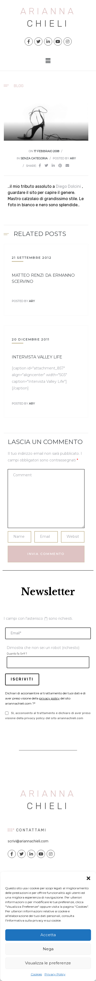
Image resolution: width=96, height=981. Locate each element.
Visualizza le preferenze (48, 963)
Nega (48, 948)
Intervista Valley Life (37, 357)
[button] (88, 878)
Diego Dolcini (68, 186)
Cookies (36, 974)
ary (73, 158)
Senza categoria (34, 158)
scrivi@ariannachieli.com (28, 841)
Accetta (48, 934)
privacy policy (49, 698)
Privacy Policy (55, 974)
